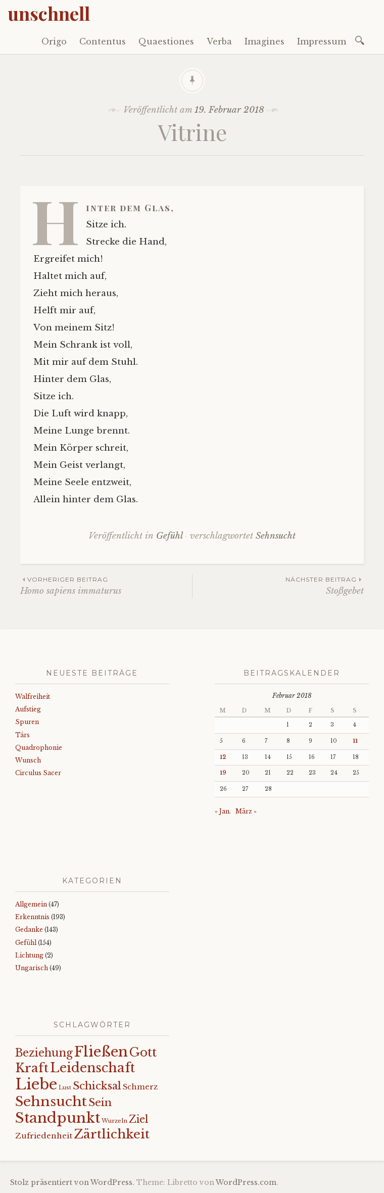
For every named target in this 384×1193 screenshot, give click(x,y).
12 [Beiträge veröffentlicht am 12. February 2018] (223, 757)
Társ (22, 735)
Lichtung (29, 955)
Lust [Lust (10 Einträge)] (65, 1087)
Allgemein (31, 904)
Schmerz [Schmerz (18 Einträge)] (140, 1086)
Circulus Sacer (38, 773)
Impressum (321, 41)
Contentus (102, 41)
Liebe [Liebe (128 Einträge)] (36, 1084)
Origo (54, 41)
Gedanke (29, 929)
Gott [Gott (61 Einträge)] (143, 1052)
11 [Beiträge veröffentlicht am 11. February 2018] (355, 741)
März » (246, 811)
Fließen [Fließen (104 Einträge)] (101, 1051)
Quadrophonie (38, 747)
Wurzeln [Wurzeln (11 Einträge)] (114, 1120)
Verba (219, 41)
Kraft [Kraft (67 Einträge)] (32, 1068)
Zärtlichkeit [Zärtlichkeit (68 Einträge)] (112, 1134)
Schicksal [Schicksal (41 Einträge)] (97, 1085)
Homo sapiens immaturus (106, 585)
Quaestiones (166, 41)
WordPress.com (246, 1182)
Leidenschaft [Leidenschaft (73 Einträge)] (92, 1068)
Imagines (264, 41)
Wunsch (28, 760)
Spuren (27, 722)
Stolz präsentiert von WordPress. (72, 1182)
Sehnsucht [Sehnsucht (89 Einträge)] (51, 1101)
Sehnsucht (276, 536)
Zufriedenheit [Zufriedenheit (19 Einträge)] (43, 1135)
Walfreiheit (32, 696)
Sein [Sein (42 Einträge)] (100, 1102)
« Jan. (223, 811)
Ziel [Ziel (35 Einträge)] (139, 1119)
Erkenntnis (32, 917)
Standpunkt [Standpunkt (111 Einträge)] (57, 1118)
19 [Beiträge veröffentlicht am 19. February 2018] (223, 773)
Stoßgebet (278, 585)
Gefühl (169, 536)
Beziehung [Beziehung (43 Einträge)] (44, 1053)
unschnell (49, 13)
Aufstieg (28, 709)
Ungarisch (31, 968)
